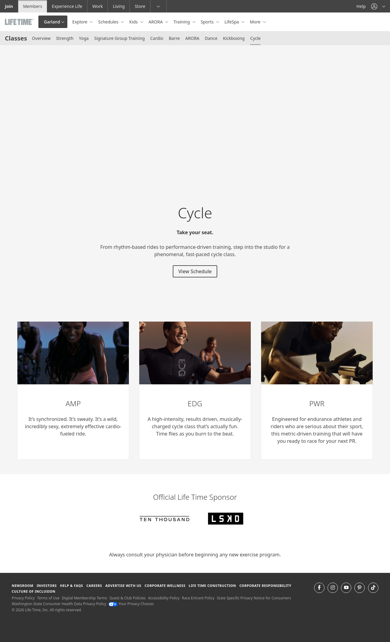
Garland (52, 22)
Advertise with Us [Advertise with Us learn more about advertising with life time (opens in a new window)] (123, 585)
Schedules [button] (108, 22)
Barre (174, 38)
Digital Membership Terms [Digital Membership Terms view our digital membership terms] (84, 598)
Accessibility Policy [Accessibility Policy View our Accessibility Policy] (163, 598)
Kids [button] (134, 22)
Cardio (156, 38)
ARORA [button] (156, 22)
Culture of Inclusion (33, 591)
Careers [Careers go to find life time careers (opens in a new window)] (94, 585)
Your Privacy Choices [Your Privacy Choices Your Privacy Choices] (131, 603)
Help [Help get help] (361, 6)
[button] (378, 6)
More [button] (255, 22)
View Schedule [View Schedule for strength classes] (194, 271)
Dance (211, 38)
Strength (64, 38)
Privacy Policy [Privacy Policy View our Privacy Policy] (23, 598)
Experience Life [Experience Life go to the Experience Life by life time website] (67, 6)
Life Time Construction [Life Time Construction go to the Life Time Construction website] (212, 585)
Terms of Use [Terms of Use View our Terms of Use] (48, 598)
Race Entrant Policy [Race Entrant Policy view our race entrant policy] (198, 598)
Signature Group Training (119, 38)
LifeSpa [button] (232, 22)
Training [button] (182, 22)
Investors (47, 585)
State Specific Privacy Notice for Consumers (254, 598)
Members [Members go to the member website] (32, 6)
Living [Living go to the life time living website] (119, 6)
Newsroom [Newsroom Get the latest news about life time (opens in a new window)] (22, 585)
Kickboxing (234, 38)
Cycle (255, 38)
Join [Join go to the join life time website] (9, 6)
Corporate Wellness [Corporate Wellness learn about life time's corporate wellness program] (165, 585)
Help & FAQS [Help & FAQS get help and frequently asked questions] (71, 585)
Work (97, 6)
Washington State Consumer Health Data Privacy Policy (59, 603)
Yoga (84, 38)
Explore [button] (80, 22)
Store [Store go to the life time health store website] (140, 6)
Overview (41, 38)
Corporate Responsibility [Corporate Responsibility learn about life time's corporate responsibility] (265, 585)
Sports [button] (208, 22)
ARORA (192, 38)
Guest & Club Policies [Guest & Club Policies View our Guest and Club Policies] (127, 598)
